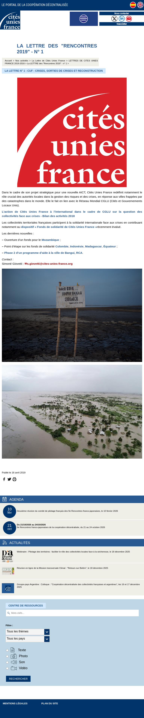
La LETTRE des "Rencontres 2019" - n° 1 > (48, 63)
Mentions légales (15, 703)
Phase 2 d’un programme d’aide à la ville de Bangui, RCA (43, 252)
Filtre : (9, 625)
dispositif (59, 226)
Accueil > (10, 61)
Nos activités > (23, 61)
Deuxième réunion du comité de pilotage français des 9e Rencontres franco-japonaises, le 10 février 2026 (60, 511)
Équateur (109, 246)
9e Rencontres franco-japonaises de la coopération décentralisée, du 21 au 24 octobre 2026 (54, 527)
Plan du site (49, 703)
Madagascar (93, 246)
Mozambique (50, 239)
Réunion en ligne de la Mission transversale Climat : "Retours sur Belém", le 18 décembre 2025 (55, 573)
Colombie (61, 246)
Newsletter (122, 24)
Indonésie (77, 246)
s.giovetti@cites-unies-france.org (50, 263)
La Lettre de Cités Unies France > (50, 61)
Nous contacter (121, 13)
